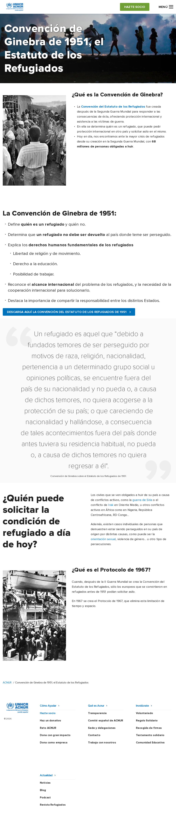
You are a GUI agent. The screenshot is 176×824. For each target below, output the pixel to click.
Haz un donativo (50, 720)
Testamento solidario (150, 735)
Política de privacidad (74, 809)
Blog (43, 768)
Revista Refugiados (53, 782)
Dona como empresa (53, 742)
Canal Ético (134, 809)
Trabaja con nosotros (102, 742)
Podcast (45, 775)
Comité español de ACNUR (105, 720)
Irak (110, 505)
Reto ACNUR (48, 728)
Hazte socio (48, 713)
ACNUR (7, 682)
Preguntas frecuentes (75, 818)
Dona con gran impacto (55, 735)
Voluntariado (144, 713)
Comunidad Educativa (150, 742)
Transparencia (97, 713)
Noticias (45, 760)
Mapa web (154, 809)
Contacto (94, 735)
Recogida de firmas (149, 728)
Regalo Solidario (147, 720)
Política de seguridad (108, 809)
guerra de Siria (142, 500)
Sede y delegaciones (102, 728)
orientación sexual (103, 539)
